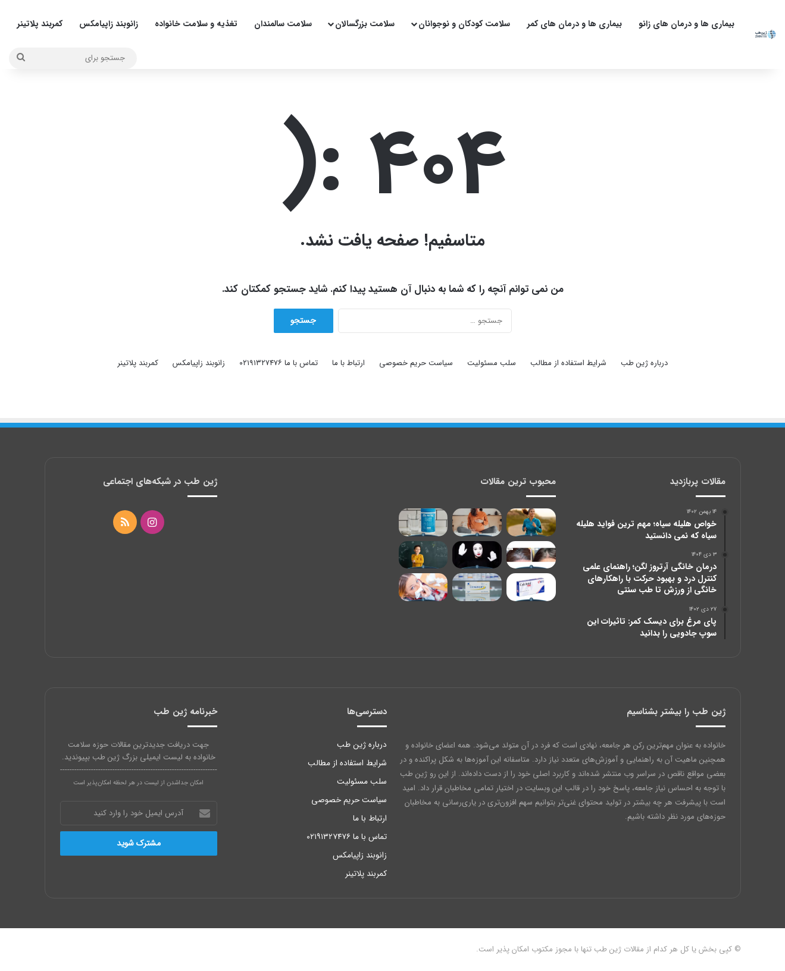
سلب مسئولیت (491, 363)
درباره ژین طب (644, 363)
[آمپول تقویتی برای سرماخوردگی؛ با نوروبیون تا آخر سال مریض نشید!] (423, 587)
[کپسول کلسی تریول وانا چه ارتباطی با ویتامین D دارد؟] (531, 587)
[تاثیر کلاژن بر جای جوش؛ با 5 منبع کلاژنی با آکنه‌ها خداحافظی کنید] (423, 522)
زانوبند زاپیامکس (108, 23)
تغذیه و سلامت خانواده (196, 23)
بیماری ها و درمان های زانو (686, 23)
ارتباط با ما (348, 363)
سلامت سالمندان (283, 23)
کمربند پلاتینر (39, 23)
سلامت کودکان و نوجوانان (464, 23)
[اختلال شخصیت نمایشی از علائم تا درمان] (477, 555)
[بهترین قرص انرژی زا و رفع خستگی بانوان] (531, 522)
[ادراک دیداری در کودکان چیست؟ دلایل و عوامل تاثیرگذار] (423, 555)
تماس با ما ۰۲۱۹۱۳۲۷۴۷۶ (278, 363)
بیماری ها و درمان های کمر (574, 23)
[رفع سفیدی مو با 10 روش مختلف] (531, 555)
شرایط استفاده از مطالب (568, 363)
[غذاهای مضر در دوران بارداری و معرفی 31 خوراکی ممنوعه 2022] (477, 522)
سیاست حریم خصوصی (416, 363)
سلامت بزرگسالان (365, 23)
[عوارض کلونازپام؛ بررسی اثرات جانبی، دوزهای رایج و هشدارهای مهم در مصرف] (477, 587)
